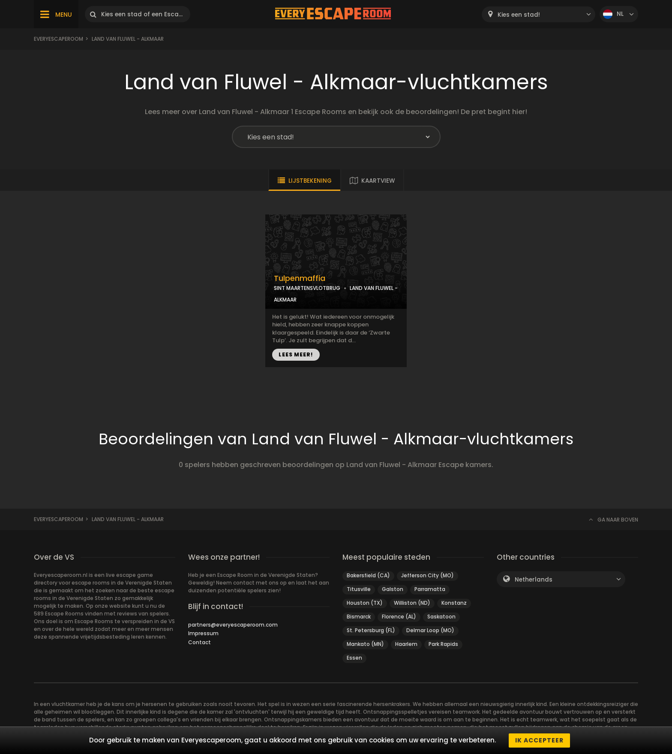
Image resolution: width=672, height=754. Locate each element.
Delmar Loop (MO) (430, 630)
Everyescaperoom (58, 38)
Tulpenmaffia (299, 278)
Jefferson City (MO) (427, 575)
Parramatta (429, 589)
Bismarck (359, 616)
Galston (392, 589)
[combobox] (538, 14)
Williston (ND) (412, 602)
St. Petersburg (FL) (371, 630)
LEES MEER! (296, 354)
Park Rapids (443, 644)
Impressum (203, 633)
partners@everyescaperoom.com (233, 624)
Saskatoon (441, 616)
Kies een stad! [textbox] (519, 15)
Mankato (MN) (365, 644)
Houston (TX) (365, 602)
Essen (354, 657)
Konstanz (454, 602)
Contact (199, 642)
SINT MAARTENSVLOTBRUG (307, 288)
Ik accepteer (539, 740)
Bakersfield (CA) (368, 575)
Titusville (359, 589)
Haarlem (406, 644)
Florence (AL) (399, 616)
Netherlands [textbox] (533, 580)
